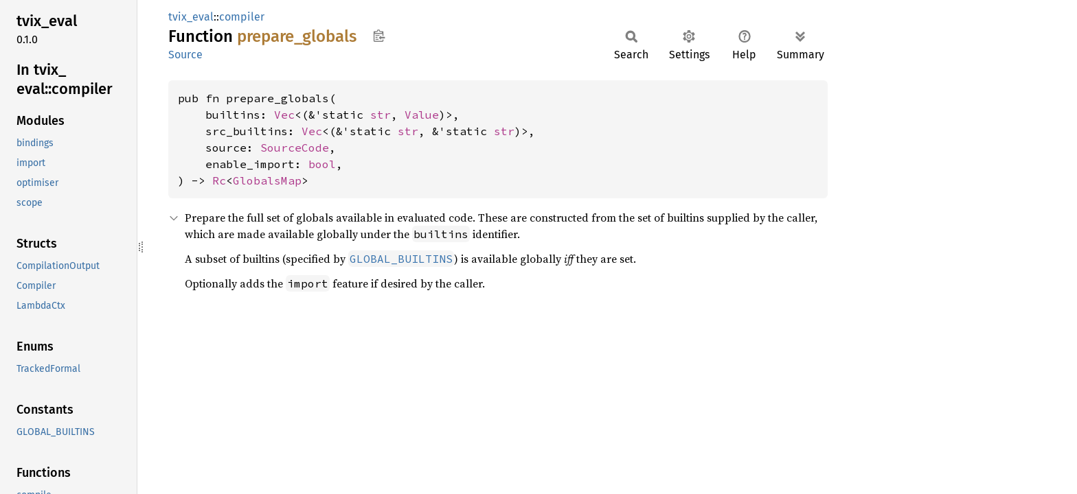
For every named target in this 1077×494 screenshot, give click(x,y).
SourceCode (294, 147)
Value (422, 114)
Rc (219, 180)
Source (185, 54)
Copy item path (378, 35)
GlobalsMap (267, 180)
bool (322, 164)
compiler (241, 16)
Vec (284, 114)
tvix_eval (191, 16)
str (380, 114)
